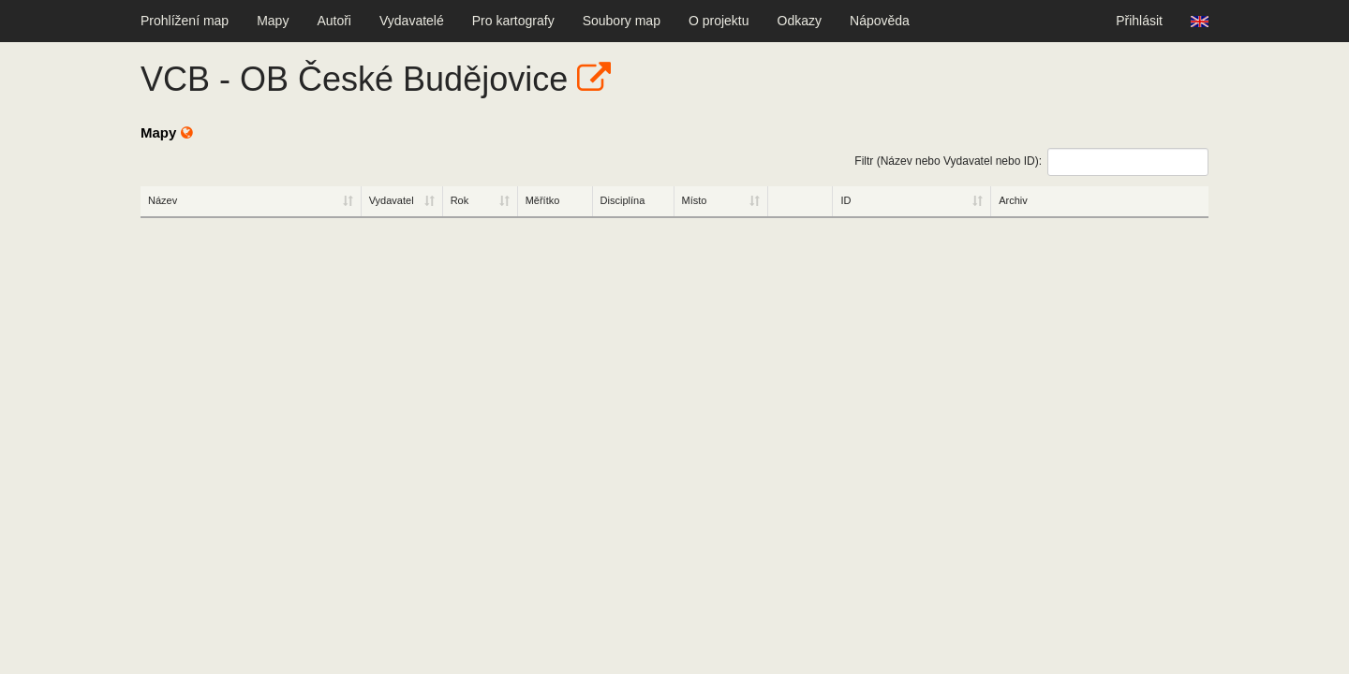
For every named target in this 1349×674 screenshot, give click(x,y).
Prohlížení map (185, 20)
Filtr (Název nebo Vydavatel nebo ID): (1031, 162)
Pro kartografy (513, 20)
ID (845, 200)
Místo (694, 200)
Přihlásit (1139, 20)
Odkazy (800, 20)
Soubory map (621, 20)
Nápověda (880, 20)
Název (162, 200)
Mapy (273, 20)
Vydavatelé (411, 20)
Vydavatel (391, 200)
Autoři (334, 20)
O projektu (719, 20)
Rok (460, 200)
